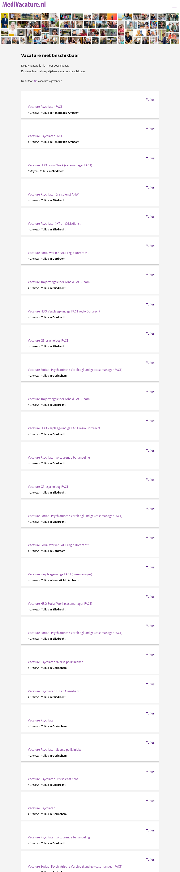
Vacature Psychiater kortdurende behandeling (59, 457)
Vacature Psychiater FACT (45, 107)
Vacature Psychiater (41, 720)
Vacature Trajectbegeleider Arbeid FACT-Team (59, 282)
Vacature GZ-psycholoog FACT (48, 340)
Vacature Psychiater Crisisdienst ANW (53, 194)
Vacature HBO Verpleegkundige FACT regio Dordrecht (64, 311)
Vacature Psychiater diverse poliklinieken (55, 662)
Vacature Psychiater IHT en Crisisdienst (54, 223)
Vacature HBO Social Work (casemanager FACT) (60, 165)
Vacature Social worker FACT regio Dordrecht (58, 253)
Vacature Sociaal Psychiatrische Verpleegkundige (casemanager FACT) (75, 370)
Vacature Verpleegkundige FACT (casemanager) (60, 574)
